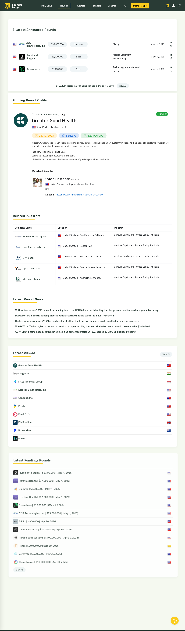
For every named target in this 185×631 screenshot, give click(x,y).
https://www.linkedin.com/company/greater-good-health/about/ (76, 159)
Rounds (64, 5)
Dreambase (33, 69)
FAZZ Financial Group (33, 381)
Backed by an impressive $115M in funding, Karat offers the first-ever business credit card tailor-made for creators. (77, 321)
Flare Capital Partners (34, 247)
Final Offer (27, 414)
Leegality (26, 373)
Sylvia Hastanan (57, 179)
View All (123, 85)
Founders (96, 5)
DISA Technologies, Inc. (35, 44)
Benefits (112, 5)
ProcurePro (27, 430)
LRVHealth (28, 258)
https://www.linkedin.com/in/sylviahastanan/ (80, 194)
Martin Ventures (31, 279)
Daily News (46, 5)
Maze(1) (25, 438)
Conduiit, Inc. (28, 397)
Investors (80, 5)
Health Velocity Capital (34, 236)
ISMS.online (27, 422)
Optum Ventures (31, 268)
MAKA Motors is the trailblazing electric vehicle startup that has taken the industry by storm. (65, 315)
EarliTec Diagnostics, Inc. (35, 389)
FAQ (125, 5)
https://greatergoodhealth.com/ (59, 155)
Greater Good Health (54, 120)
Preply (24, 406)
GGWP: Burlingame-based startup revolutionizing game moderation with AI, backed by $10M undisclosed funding (75, 332)
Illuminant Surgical (32, 57)
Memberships (140, 5)
